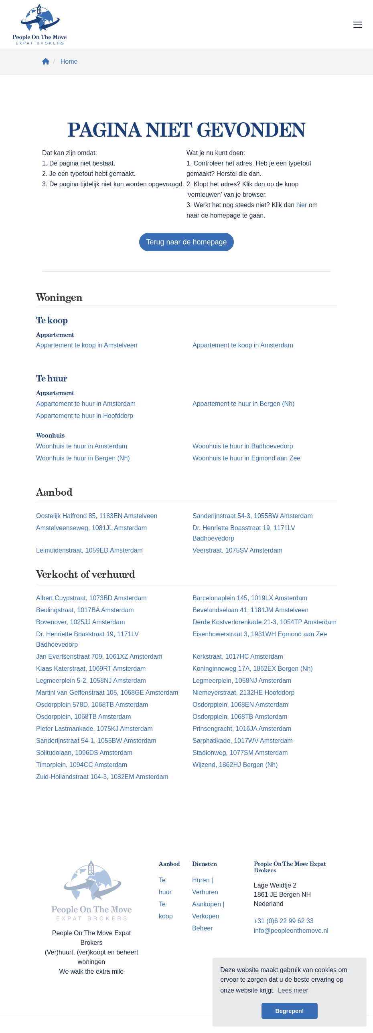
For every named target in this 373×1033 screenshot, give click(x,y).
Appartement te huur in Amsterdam (86, 403)
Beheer (202, 928)
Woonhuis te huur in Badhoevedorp (243, 446)
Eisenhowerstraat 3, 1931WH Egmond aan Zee (260, 634)
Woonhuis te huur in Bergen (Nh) (83, 458)
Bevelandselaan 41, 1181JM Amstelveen (250, 610)
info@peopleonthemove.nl (291, 930)
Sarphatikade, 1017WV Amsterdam (243, 740)
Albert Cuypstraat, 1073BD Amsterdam (91, 598)
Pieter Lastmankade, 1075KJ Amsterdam (94, 728)
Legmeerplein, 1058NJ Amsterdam (242, 680)
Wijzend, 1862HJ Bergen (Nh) (235, 764)
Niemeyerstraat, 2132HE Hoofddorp (243, 692)
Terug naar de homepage (186, 242)
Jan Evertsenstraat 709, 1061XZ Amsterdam (99, 656)
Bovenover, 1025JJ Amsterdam (80, 622)
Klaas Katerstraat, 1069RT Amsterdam (91, 668)
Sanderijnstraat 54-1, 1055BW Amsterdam (96, 740)
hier (301, 205)
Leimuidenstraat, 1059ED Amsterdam (89, 550)
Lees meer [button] (293, 990)
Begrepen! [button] (289, 1011)
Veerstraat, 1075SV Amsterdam (237, 550)
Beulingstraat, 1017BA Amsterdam (85, 610)
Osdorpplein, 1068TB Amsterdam (83, 716)
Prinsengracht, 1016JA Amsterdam (242, 728)
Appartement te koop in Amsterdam (243, 345)
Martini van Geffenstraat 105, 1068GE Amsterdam (107, 692)
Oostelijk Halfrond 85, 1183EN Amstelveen (96, 515)
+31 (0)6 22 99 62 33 (284, 921)
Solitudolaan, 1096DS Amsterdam (84, 752)
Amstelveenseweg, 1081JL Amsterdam (91, 528)
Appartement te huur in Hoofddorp (84, 415)
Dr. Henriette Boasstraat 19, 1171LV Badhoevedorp (244, 533)
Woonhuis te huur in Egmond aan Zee (246, 458)
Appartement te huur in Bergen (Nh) (243, 403)
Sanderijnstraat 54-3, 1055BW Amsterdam (253, 515)
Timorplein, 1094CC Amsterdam (81, 764)
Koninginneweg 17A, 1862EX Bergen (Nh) (253, 668)
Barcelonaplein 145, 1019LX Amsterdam (250, 598)
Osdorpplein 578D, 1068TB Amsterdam (92, 704)
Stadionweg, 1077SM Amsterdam (240, 752)
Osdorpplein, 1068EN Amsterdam (240, 704)
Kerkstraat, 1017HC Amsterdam (238, 656)
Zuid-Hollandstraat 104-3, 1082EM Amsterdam (102, 776)
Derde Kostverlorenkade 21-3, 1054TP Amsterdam (265, 622)
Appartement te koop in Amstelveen (87, 345)
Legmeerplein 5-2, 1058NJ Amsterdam (91, 680)
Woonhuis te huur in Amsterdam (81, 446)
